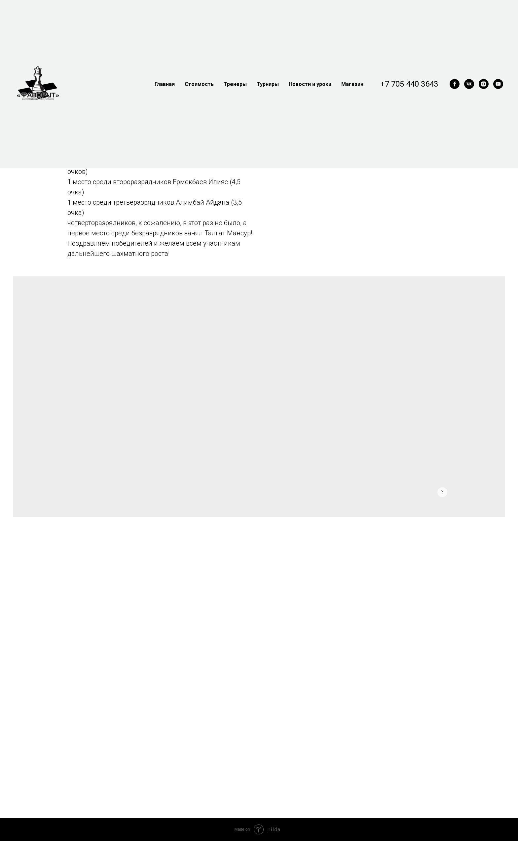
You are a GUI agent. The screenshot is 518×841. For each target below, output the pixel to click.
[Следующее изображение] (442, 492)
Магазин (352, 84)
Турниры (268, 84)
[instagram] (484, 84)
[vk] (469, 84)
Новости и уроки (310, 84)
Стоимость (199, 84)
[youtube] (498, 84)
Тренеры (235, 84)
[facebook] (455, 84)
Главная (165, 84)
